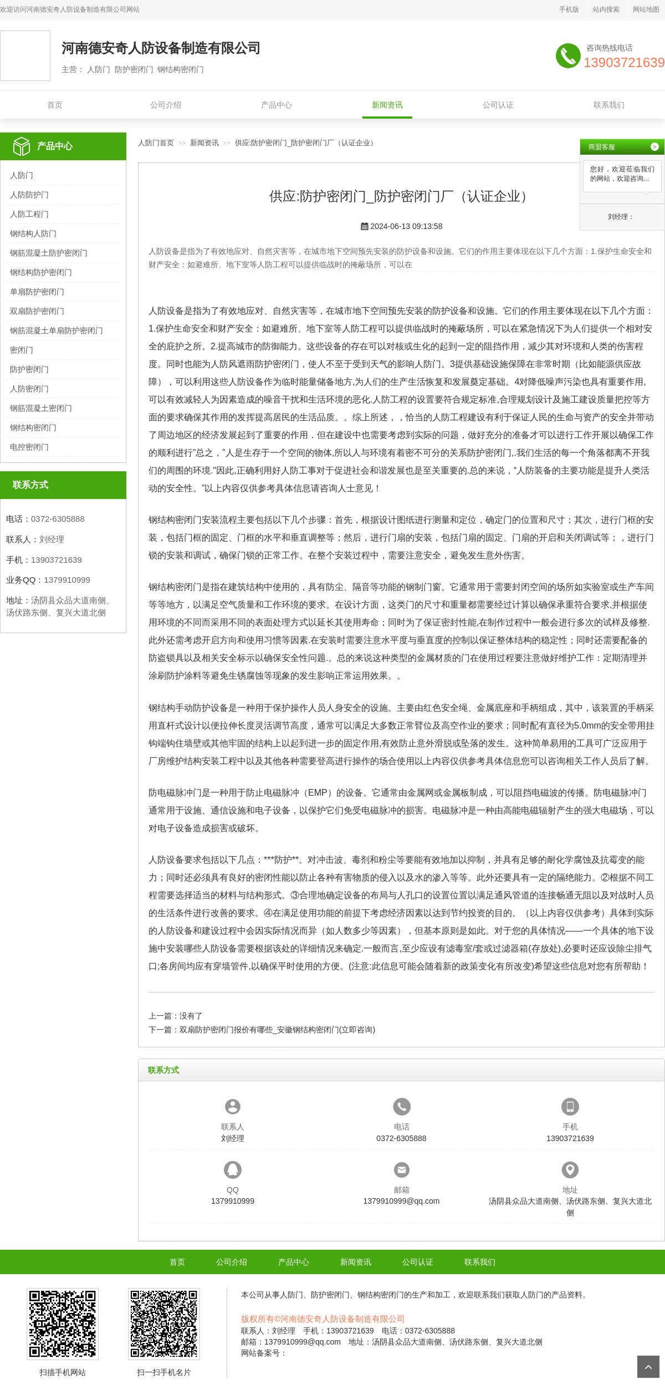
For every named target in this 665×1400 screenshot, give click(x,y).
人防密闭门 (29, 388)
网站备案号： (264, 1352)
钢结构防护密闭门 (41, 272)
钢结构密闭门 (33, 427)
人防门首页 (156, 143)
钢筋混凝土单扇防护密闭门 (56, 330)
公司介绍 (165, 104)
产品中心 (276, 104)
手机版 (569, 9)
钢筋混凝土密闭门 (41, 408)
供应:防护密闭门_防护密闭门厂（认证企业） (306, 143)
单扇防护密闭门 (37, 291)
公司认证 (498, 104)
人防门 (21, 175)
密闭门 (21, 349)
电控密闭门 (29, 446)
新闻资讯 (387, 104)
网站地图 (646, 9)
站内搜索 (606, 9)
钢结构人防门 (33, 233)
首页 (55, 104)
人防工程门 (29, 214)
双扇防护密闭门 (37, 311)
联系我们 (609, 104)
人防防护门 (29, 194)
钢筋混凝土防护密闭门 (49, 252)
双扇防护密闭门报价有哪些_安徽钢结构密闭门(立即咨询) (277, 1029)
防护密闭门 (29, 369)
